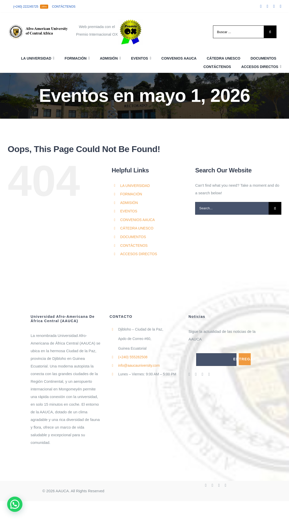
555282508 (132, 357)
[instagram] (274, 6)
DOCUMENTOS (133, 237)
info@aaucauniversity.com (139, 365)
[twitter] (267, 6)
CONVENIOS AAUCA (137, 220)
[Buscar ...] (238, 31)
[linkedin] (280, 6)
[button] (14, 504)
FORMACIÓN (131, 194)
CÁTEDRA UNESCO (136, 228)
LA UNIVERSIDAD (135, 186)
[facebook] (261, 6)
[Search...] (232, 208)
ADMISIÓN (129, 203)
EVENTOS (128, 211)
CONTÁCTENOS (133, 245)
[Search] (270, 31)
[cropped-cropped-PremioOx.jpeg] (130, 21)
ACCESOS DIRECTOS (138, 254)
